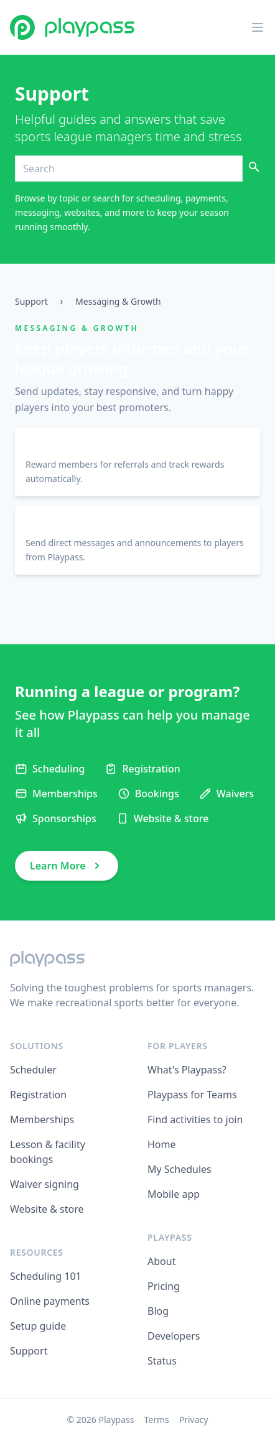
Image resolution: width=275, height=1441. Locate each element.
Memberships (42, 1119)
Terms (156, 1419)
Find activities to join (195, 1119)
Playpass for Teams (192, 1094)
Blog (158, 1311)
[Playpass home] (72, 27)
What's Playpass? (186, 1070)
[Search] (129, 168)
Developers (173, 1336)
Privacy (193, 1419)
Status (162, 1361)
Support (31, 301)
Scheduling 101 (46, 1276)
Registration (38, 1094)
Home (161, 1144)
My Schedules (179, 1169)
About (161, 1261)
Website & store (46, 1209)
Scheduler (33, 1070)
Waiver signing (44, 1184)
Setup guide (38, 1326)
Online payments (50, 1301)
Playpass (116, 1419)
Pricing (163, 1286)
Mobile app (173, 1194)
